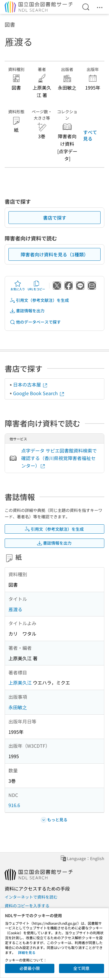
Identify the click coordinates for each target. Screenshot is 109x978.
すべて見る (90, 135)
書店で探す (54, 217)
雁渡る (15, 609)
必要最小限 (29, 968)
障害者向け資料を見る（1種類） (54, 254)
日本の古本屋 (30, 384)
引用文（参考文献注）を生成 (39, 300)
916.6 (14, 805)
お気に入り (17, 285)
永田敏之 (17, 707)
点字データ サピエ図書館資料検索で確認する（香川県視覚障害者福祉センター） (59, 458)
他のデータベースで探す (35, 322)
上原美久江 (20, 682)
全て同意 (81, 968)
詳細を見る (26, 952)
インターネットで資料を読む (31, 897)
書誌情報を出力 (27, 311)
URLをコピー (36, 285)
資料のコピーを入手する (27, 905)
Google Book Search (39, 393)
